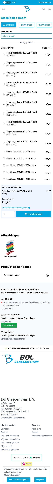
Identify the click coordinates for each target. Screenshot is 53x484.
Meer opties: (6, 31)
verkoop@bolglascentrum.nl (13, 339)
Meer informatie (11, 475)
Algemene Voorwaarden (42, 436)
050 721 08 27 (7, 308)
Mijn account (6, 446)
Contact (35, 432)
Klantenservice (45, 2)
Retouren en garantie (10, 442)
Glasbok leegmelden (10, 449)
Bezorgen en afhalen (10, 436)
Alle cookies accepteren (18, 480)
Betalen (4, 432)
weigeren (40, 480)
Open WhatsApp (9, 325)
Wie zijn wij (36, 429)
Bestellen (5, 429)
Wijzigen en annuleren (10, 439)
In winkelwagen (33, 214)
